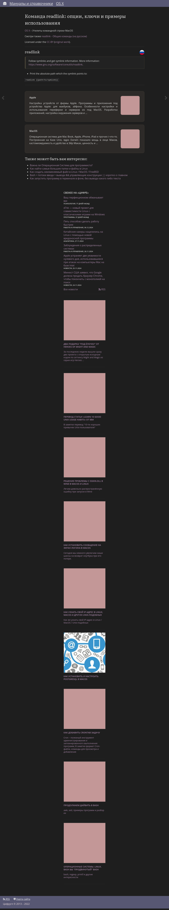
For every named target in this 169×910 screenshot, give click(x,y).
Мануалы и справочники (31, 3)
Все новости (71, 291)
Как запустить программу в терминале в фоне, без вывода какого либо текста (76, 179)
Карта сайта (21, 900)
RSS (102, 291)
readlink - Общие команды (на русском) (64, 38)
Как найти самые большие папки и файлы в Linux (60, 170)
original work (62, 43)
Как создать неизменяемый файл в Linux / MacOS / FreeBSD (65, 173)
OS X (60, 3)
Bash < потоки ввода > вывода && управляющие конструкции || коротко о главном (80, 176)
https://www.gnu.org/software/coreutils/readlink (56, 66)
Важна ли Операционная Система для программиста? (62, 166)
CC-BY (50, 43)
